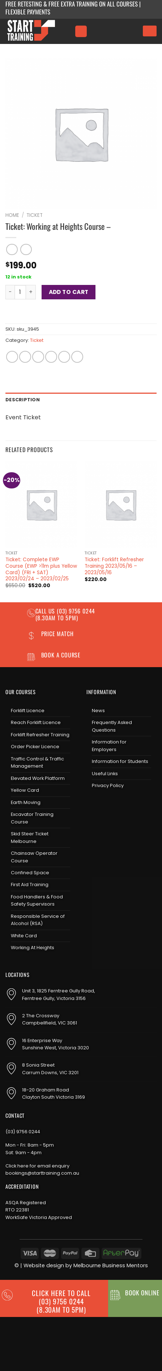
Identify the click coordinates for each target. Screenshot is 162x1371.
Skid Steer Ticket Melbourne (29, 837)
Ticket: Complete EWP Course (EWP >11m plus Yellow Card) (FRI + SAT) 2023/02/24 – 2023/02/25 (41, 569)
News (98, 710)
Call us (46, 611)
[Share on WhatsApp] (12, 357)
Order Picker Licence (35, 746)
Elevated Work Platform (38, 778)
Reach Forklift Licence (36, 722)
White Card (24, 936)
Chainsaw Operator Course (34, 856)
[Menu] (81, 31)
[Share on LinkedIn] (77, 357)
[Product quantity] (20, 292)
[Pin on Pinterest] (64, 357)
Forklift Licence (27, 710)
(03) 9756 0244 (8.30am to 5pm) (65, 614)
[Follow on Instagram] (104, 804)
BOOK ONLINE (142, 1292)
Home (12, 215)
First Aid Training (29, 884)
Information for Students (120, 761)
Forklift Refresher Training (40, 735)
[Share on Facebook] (25, 357)
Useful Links (105, 774)
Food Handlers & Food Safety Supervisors (37, 900)
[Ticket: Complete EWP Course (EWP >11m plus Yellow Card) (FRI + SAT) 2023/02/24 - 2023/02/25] (41, 504)
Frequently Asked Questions (112, 726)
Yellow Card (25, 790)
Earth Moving (25, 802)
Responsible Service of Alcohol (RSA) (38, 919)
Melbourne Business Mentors (110, 1265)
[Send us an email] (116, 804)
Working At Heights (32, 947)
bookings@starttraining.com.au (42, 1173)
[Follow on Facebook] (92, 804)
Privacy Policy (108, 785)
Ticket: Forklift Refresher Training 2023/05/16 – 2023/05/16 (114, 566)
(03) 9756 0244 (22, 1132)
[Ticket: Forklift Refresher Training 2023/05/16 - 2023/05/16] (121, 504)
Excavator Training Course (32, 818)
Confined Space (30, 873)
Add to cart (69, 292)
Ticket (34, 215)
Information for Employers (109, 745)
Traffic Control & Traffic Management (37, 762)
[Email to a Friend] (51, 357)
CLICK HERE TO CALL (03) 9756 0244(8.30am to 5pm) (61, 1301)
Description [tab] (22, 400)
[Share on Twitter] (38, 357)
